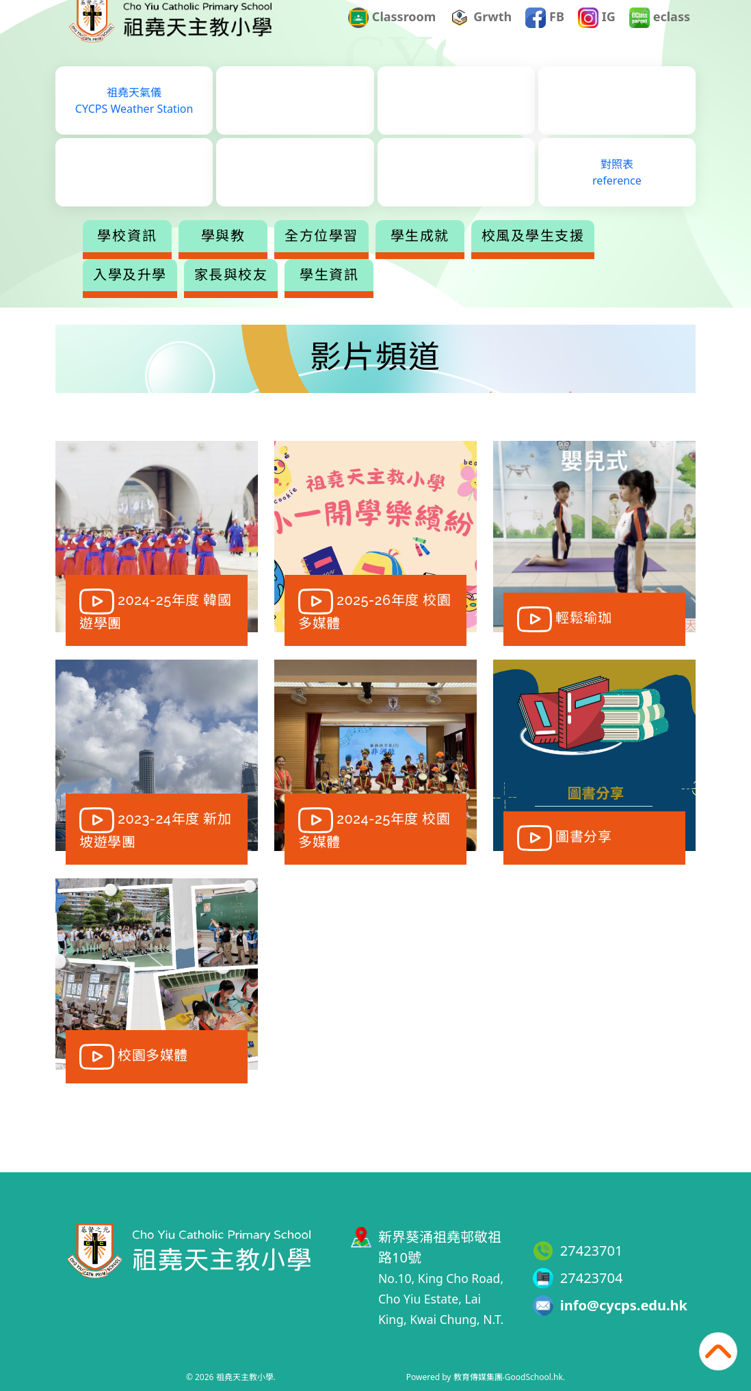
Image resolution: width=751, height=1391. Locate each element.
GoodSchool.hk (534, 1377)
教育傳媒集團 (478, 1377)
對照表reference (617, 192)
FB (544, 37)
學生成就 (474, 255)
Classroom (392, 37)
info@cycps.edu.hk (623, 1305)
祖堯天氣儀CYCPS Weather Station (134, 120)
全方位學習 (375, 255)
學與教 (277, 255)
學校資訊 (181, 255)
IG (597, 37)
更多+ (573, 255)
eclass (659, 37)
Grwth (481, 37)
